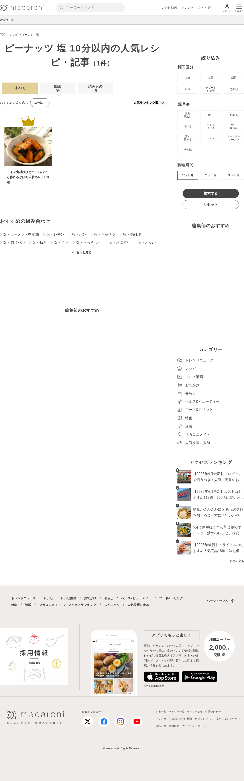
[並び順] (149, 103)
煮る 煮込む (188, 115)
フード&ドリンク (171, 598)
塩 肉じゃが (12, 242)
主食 (187, 77)
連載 (28, 605)
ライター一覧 (177, 711)
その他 (234, 89)
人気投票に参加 (138, 605)
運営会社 (161, 726)
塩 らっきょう (87, 242)
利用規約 (174, 726)
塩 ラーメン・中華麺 (19, 234)
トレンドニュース (23, 598)
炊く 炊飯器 (234, 126)
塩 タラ (60, 242)
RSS (190, 718)
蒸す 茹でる (188, 138)
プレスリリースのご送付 (170, 718)
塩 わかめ (145, 242)
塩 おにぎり (118, 242)
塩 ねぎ (38, 242)
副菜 (233, 77)
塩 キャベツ (103, 234)
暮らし (108, 598)
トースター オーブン (233, 138)
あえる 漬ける (211, 126)
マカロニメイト (50, 605)
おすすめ (204, 7)
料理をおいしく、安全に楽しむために (217, 718)
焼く (210, 114)
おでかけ (90, 598)
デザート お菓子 (210, 89)
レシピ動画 (169, 7)
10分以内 (187, 175)
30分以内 (233, 175)
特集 (14, 605)
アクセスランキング (82, 605)
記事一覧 (161, 711)
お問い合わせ (213, 711)
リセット (211, 204)
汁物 (187, 89)
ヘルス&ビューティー (136, 598)
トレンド (187, 7)
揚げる (188, 126)
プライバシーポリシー (194, 726)
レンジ (211, 138)
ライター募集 (195, 711)
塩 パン (77, 234)
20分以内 (210, 175)
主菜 (210, 77)
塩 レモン (53, 234)
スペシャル (112, 605)
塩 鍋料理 (130, 234)
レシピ (48, 598)
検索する (211, 193)
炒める (234, 114)
